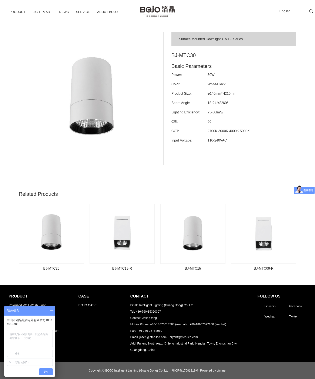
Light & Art (42, 12)
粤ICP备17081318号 (185, 370)
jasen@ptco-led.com (153, 337)
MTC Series (234, 39)
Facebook (295, 306)
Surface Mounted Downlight (200, 39)
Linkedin (270, 306)
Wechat (270, 316)
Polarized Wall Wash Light (27, 305)
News (64, 12)
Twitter (293, 316)
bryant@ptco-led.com (184, 337)
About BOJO (107, 12)
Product (17, 12)
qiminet (221, 370)
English (285, 11)
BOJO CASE (87, 305)
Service (83, 12)
